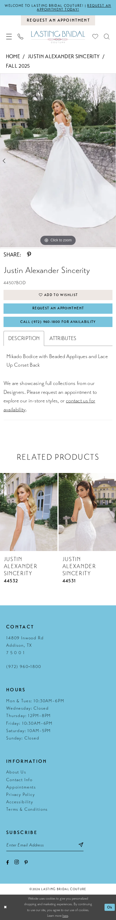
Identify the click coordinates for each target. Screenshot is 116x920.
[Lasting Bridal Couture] (58, 36)
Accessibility (19, 801)
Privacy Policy (20, 794)
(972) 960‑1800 (23, 666)
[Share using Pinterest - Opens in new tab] (29, 255)
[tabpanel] (58, 160)
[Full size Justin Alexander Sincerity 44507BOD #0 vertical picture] (58, 160)
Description (23, 338)
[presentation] (28, 512)
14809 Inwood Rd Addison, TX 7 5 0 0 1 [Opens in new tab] (25, 645)
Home (13, 56)
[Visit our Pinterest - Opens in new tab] (26, 862)
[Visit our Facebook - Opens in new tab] (7, 862)
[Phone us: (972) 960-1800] (20, 37)
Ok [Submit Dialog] (109, 907)
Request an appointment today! (74, 8)
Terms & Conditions (27, 809)
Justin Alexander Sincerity (64, 56)
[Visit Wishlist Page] (95, 37)
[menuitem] (9, 37)
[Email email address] (45, 845)
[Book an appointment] (58, 20)
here (65, 916)
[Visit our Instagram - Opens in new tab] (16, 862)
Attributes (62, 338)
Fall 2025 (18, 66)
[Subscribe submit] (81, 845)
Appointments (21, 787)
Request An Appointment (58, 308)
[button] (9, 37)
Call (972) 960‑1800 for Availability (58, 322)
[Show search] (107, 37)
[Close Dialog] (5, 907)
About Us (16, 772)
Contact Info (19, 779)
